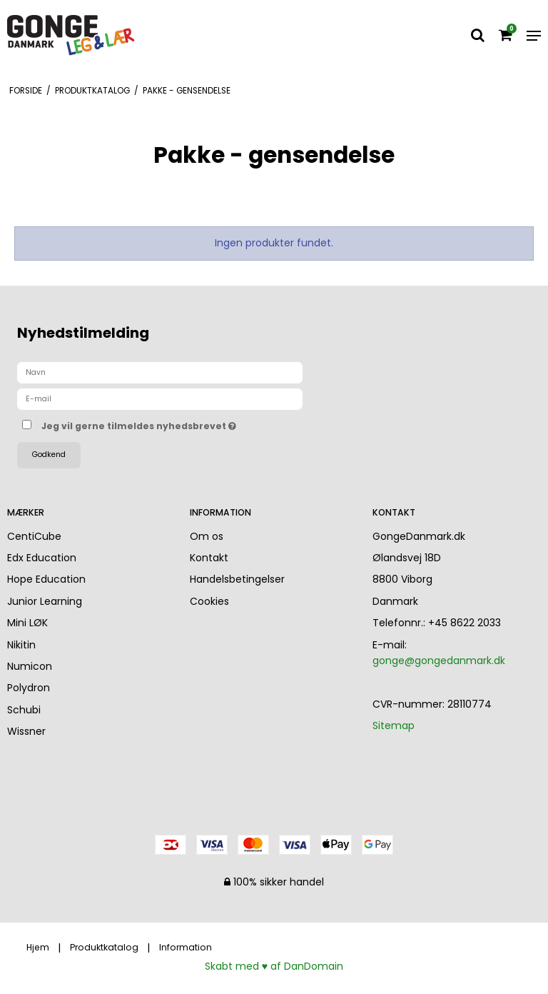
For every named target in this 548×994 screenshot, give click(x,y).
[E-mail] (160, 398)
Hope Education (46, 579)
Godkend (49, 454)
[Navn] (160, 372)
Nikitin (21, 645)
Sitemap (393, 725)
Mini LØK (27, 623)
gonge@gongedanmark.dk (438, 660)
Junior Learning (44, 601)
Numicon (29, 666)
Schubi (24, 710)
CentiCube (34, 536)
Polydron (28, 688)
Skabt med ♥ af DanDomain (274, 966)
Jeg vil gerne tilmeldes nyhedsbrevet (174, 423)
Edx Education (41, 558)
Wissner (26, 731)
